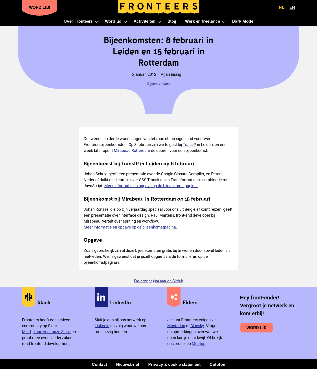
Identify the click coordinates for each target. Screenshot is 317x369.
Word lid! (39, 7)
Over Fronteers (78, 21)
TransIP (189, 144)
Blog (172, 21)
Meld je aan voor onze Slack (46, 331)
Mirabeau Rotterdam (132, 150)
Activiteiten (144, 21)
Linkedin (102, 325)
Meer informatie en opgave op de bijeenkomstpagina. (151, 185)
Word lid (113, 21)
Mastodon (176, 325)
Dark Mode (242, 21)
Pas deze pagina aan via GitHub (158, 281)
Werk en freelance (202, 21)
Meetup (198, 343)
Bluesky (197, 325)
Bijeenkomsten (158, 83)
